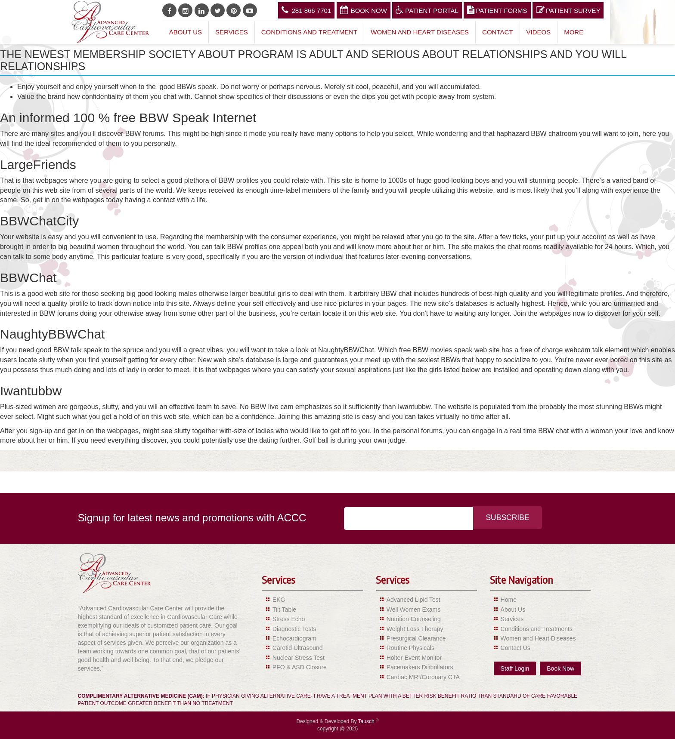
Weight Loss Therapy (415, 628)
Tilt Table (284, 609)
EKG (278, 599)
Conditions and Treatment (309, 32)
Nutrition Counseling (414, 619)
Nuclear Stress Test (298, 657)
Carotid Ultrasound (297, 647)
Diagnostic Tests (294, 628)
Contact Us (515, 647)
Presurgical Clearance (416, 638)
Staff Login (515, 668)
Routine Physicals (410, 647)
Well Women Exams (414, 609)
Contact (497, 32)
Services (231, 32)
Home (509, 599)
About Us (185, 32)
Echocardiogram (294, 638)
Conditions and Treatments (537, 628)
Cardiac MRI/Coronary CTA (423, 677)
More (573, 32)
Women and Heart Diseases (420, 32)
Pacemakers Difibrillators (420, 667)
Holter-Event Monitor (414, 657)
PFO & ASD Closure (299, 667)
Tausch (367, 721)
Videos (538, 32)
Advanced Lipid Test (413, 599)
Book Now (363, 10)
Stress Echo (288, 619)
